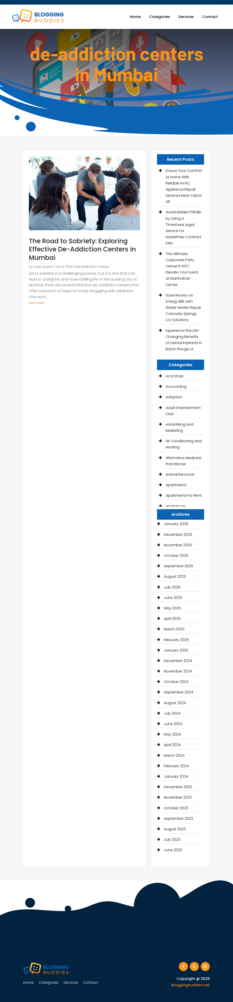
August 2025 (175, 576)
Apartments (176, 485)
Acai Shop (175, 376)
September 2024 (178, 692)
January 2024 (176, 776)
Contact (210, 16)
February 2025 (176, 639)
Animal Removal (180, 474)
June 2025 (173, 597)
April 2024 (172, 744)
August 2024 (175, 702)
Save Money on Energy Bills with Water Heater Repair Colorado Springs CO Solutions (183, 308)
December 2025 (178, 534)
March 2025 (174, 629)
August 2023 (175, 829)
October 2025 (176, 555)
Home (135, 16)
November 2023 (178, 797)
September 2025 (178, 566)
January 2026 (176, 524)
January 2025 (176, 650)
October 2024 (176, 681)
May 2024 (172, 734)
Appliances (175, 506)
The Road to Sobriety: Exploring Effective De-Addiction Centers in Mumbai (82, 249)
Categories (159, 16)
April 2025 (172, 618)
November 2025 (178, 545)
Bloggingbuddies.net (190, 985)
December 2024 (178, 660)
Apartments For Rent (184, 495)
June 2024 (173, 723)
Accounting (176, 386)
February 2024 (176, 766)
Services (186, 16)
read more (36, 302)
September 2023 (178, 818)
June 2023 (173, 850)
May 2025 (172, 608)
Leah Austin (43, 266)
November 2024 (178, 671)
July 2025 (172, 587)
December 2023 (178, 787)
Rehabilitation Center (92, 266)
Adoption (174, 397)
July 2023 (172, 839)
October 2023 (176, 808)
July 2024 (172, 713)
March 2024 (174, 755)
